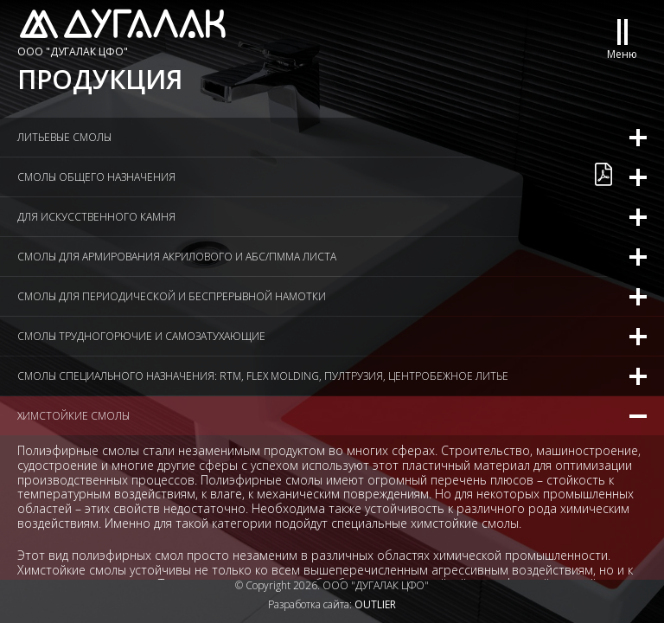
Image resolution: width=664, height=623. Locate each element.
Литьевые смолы (64, 137)
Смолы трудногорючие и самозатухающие (141, 336)
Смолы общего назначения (96, 177)
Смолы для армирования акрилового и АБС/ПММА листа (176, 256)
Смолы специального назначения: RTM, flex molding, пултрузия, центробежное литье (262, 376)
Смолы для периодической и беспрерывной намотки (171, 296)
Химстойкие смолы (73, 415)
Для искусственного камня (96, 216)
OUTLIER (375, 604)
